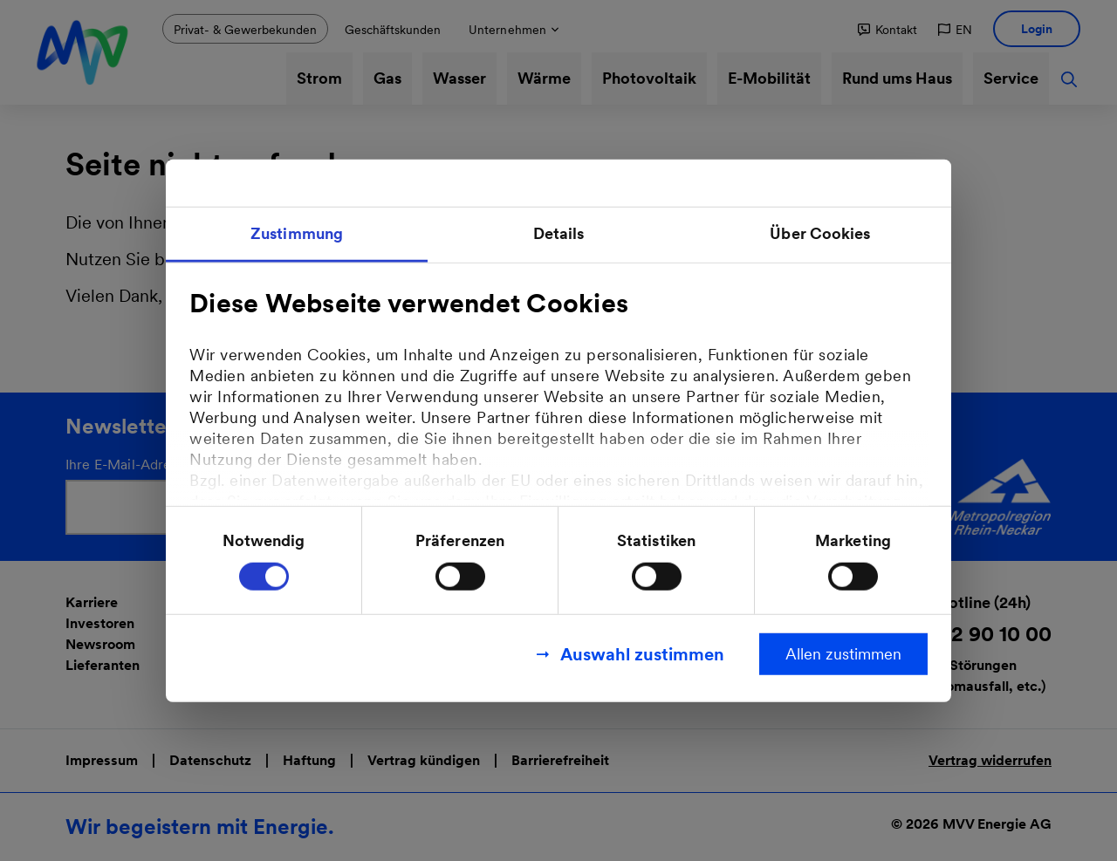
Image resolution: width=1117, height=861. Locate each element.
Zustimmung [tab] (296, 232)
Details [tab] (559, 232)
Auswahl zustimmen (642, 654)
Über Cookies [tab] (820, 232)
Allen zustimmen (843, 654)
